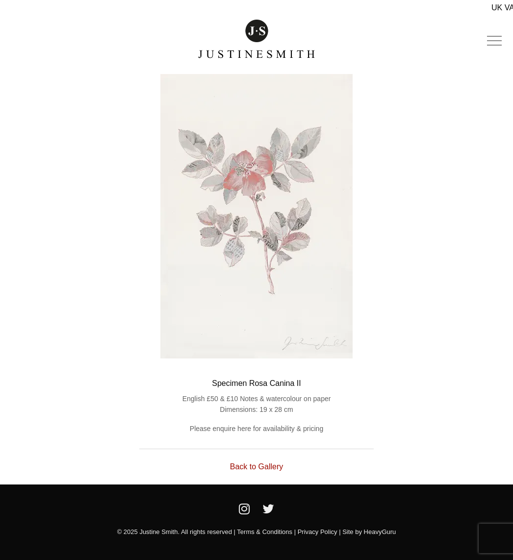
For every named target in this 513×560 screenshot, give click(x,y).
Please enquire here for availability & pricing (256, 429)
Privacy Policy (317, 531)
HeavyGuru (380, 531)
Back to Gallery (256, 466)
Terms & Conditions (264, 531)
